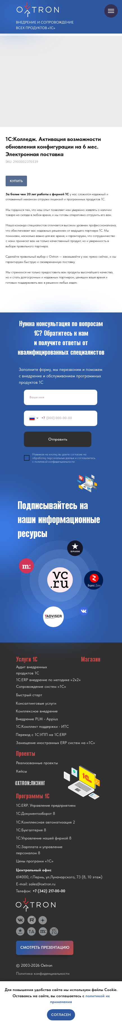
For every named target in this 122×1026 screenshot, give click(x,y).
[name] (60, 397)
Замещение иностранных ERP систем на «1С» (55, 742)
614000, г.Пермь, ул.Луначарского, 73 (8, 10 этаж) (59, 877)
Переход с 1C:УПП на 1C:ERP (41, 734)
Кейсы (21, 771)
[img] (60, 579)
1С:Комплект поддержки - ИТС (42, 726)
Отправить (57, 439)
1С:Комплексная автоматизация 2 (45, 822)
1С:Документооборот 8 (35, 813)
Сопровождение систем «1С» (41, 686)
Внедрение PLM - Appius (37, 719)
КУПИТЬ (16, 181)
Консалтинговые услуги (36, 703)
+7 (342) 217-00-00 (49, 891)
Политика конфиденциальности (42, 973)
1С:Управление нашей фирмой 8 (43, 838)
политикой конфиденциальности (54, 461)
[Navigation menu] (111, 11)
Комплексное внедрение (37, 711)
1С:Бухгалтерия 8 (31, 830)
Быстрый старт (29, 695)
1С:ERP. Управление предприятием (46, 805)
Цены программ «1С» (34, 861)
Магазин (90, 659)
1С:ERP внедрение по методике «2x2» (48, 679)
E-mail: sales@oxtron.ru (35, 884)
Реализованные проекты (37, 763)
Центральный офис (33, 870)
